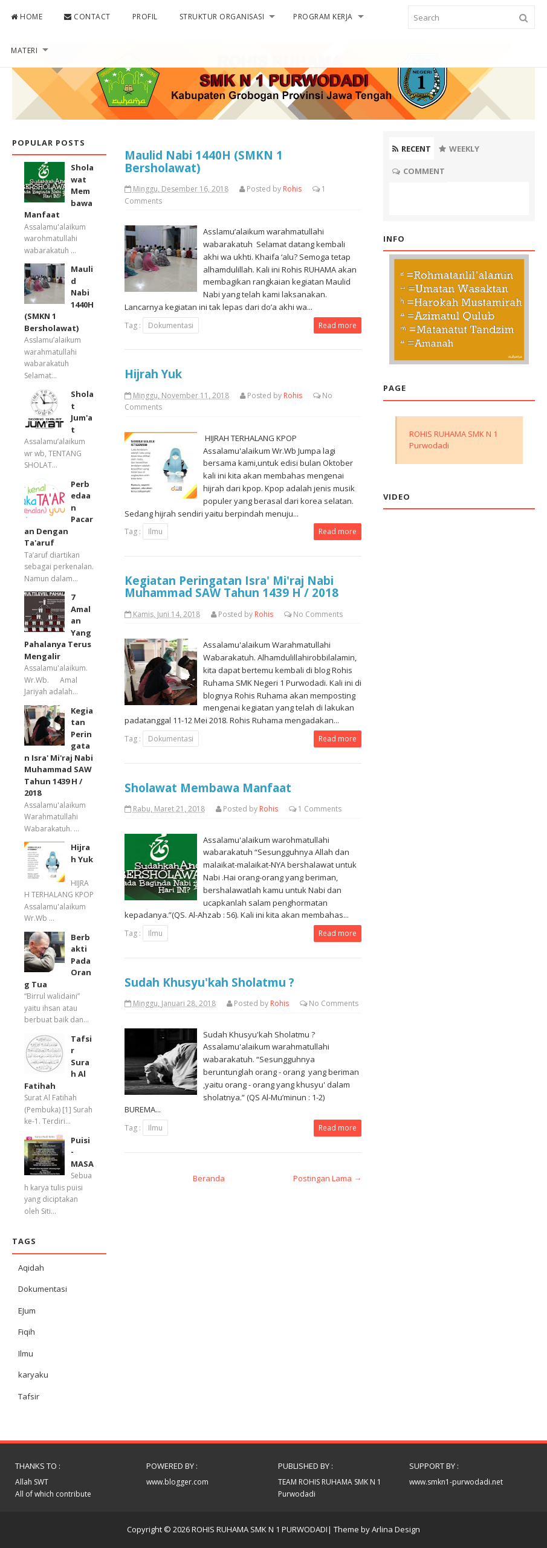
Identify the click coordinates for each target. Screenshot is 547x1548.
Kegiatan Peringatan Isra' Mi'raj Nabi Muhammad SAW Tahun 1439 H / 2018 (58, 752)
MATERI (24, 50)
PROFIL (145, 16)
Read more (338, 325)
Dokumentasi (42, 1288)
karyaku (33, 1374)
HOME (26, 16)
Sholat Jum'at (82, 412)
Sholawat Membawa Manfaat (208, 787)
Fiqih (26, 1331)
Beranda (209, 1178)
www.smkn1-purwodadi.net (456, 1482)
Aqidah (31, 1267)
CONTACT (87, 16)
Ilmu (25, 1353)
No (327, 395)
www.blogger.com (177, 1482)
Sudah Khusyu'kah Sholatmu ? (209, 982)
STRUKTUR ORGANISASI (222, 16)
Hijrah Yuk (82, 853)
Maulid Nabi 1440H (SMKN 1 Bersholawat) (204, 161)
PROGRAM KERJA (323, 16)
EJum (27, 1310)
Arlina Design (396, 1529)
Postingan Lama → (327, 1178)
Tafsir (28, 1396)
